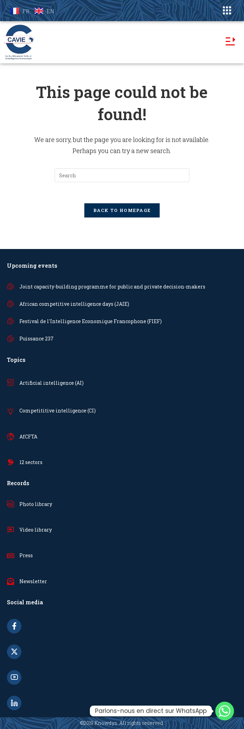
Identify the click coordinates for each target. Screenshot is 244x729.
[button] (227, 10)
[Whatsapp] (224, 711)
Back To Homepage (122, 210)
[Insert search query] (122, 175)
